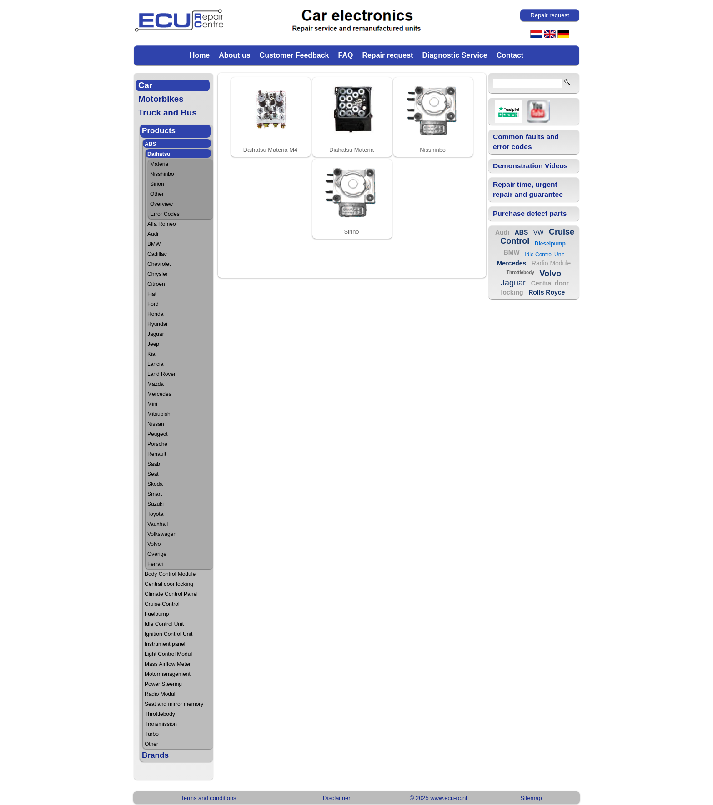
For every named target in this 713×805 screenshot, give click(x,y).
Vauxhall (157, 524)
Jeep (153, 344)
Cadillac (157, 254)
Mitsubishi (159, 414)
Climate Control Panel (171, 594)
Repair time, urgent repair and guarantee (528, 189)
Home (200, 55)
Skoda (155, 484)
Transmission (161, 724)
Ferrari (155, 564)
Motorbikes (161, 99)
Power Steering (163, 684)
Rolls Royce (546, 292)
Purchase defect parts (530, 213)
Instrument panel (165, 644)
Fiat (151, 294)
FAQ (345, 55)
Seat (153, 474)
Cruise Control (162, 604)
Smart (154, 494)
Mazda (155, 384)
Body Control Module (170, 574)
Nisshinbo (162, 174)
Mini (152, 404)
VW (538, 232)
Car (145, 85)
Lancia (155, 364)
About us (234, 55)
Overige (156, 554)
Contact (510, 55)
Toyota (155, 514)
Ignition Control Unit (168, 634)
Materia (159, 164)
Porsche (157, 444)
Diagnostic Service (454, 55)
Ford (153, 304)
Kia (151, 354)
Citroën (156, 284)
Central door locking (169, 584)
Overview (161, 204)
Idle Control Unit (164, 624)
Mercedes (159, 394)
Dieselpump (550, 243)
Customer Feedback (294, 55)
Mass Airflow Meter (168, 664)
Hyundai (157, 324)
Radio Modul (160, 694)
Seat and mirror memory (174, 704)
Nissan (155, 424)
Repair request (387, 55)
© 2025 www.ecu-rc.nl (438, 798)
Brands (155, 755)
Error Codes (165, 214)
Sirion (157, 184)
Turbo (152, 734)
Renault (156, 454)
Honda (155, 314)
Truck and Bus (167, 112)
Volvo (154, 544)
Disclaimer (336, 798)
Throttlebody (160, 714)
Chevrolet (159, 264)
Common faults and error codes (526, 141)
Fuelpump (157, 614)
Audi (152, 234)
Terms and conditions (208, 798)
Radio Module (551, 263)
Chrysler (157, 274)
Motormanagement (168, 674)
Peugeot (157, 434)
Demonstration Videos (530, 166)
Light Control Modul (168, 654)
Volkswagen (161, 534)
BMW (154, 244)
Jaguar (155, 334)
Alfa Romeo (161, 224)
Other (157, 194)
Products (159, 130)
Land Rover (161, 374)
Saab (153, 464)
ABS (150, 144)
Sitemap (531, 798)
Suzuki (155, 504)
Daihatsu (159, 154)
